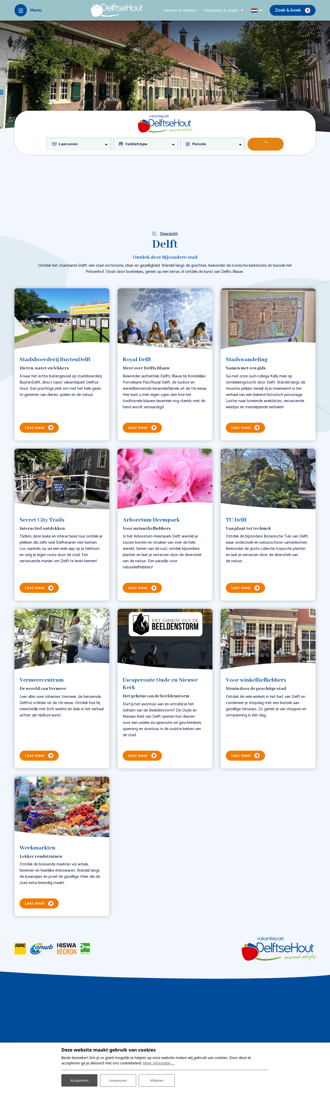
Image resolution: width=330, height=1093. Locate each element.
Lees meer (35, 427)
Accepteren (79, 1079)
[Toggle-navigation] (28, 10)
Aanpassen (118, 1079)
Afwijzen (157, 1079)
